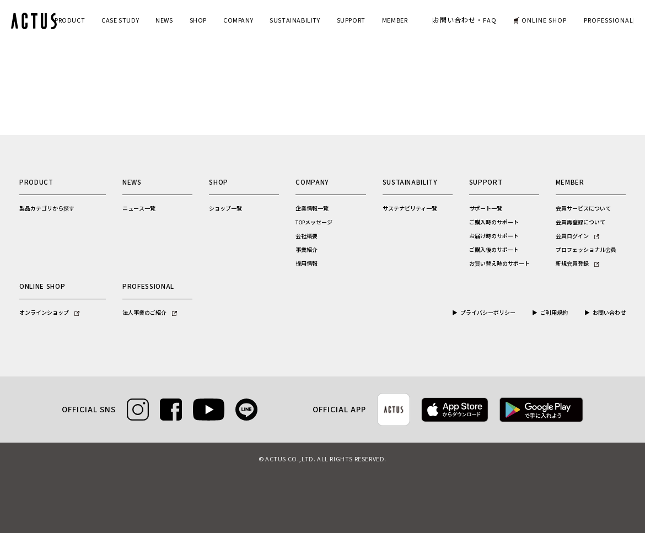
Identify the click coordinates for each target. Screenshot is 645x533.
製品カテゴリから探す (46, 209)
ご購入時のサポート (494, 223)
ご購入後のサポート (494, 250)
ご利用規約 (554, 313)
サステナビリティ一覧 (410, 209)
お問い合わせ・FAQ (465, 21)
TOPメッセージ (313, 223)
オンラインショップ (49, 313)
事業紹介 (306, 250)
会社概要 (306, 236)
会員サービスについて (583, 209)
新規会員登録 (577, 264)
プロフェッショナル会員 (586, 250)
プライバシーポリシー (487, 313)
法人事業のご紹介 (149, 313)
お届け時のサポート (494, 236)
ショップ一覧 (225, 209)
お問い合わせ (609, 313)
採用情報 (306, 264)
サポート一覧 (485, 209)
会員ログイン (577, 236)
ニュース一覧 (138, 209)
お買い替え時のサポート (499, 264)
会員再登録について (580, 223)
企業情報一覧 (312, 209)
